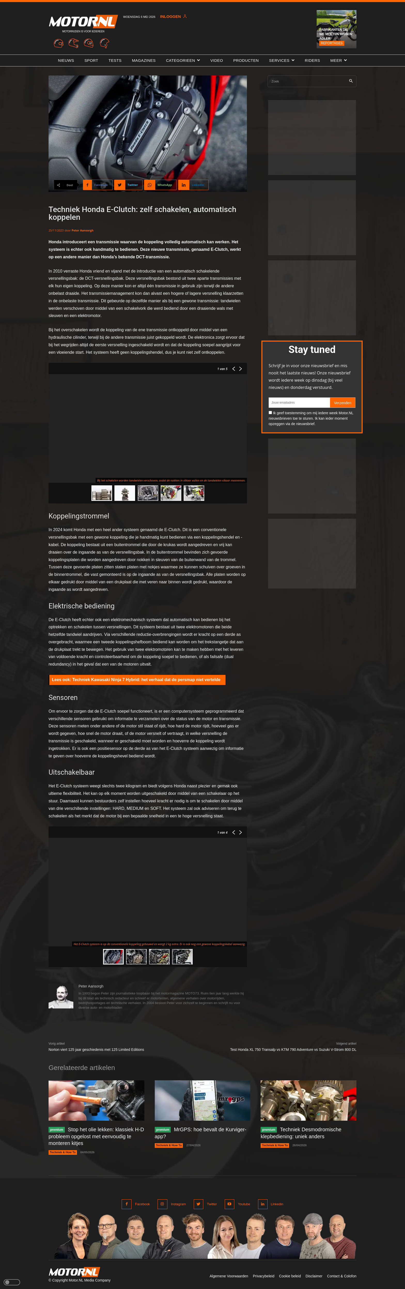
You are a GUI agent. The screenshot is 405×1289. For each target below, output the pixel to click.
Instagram (178, 1203)
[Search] (350, 81)
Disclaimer (314, 1275)
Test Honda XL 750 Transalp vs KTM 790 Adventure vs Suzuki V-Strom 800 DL (293, 1049)
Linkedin (277, 1203)
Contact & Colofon (341, 1275)
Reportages (331, 43)
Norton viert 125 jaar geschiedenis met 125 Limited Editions (96, 1049)
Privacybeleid (263, 1275)
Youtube (243, 1203)
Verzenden (342, 403)
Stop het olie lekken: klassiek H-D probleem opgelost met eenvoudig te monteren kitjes (95, 1136)
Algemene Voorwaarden (228, 1275)
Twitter (211, 1203)
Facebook (142, 1203)
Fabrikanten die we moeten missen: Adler (336, 34)
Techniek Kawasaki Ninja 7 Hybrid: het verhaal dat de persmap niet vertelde (146, 679)
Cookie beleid (290, 1275)
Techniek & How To (63, 1151)
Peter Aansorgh (83, 230)
